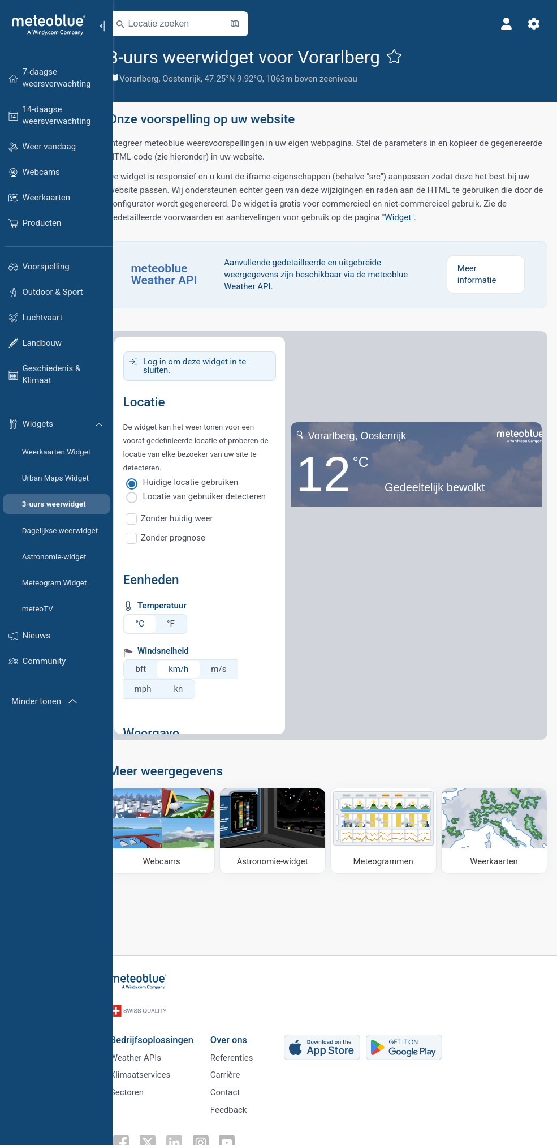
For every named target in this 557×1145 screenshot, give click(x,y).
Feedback (242, 1108)
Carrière (239, 1070)
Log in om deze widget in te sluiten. (210, 366)
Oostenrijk (198, 79)
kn (194, 689)
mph (158, 689)
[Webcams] (175, 829)
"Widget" (425, 217)
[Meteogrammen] (388, 829)
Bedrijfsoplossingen (166, 1032)
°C (156, 624)
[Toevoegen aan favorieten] (410, 56)
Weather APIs (149, 1052)
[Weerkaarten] (494, 829)
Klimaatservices (154, 1070)
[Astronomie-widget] (281, 829)
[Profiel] (505, 24)
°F (187, 624)
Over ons (242, 1032)
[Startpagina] (44, 24)
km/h (195, 669)
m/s (235, 669)
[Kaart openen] (250, 23)
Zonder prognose (189, 538)
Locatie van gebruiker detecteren (220, 496)
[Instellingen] (532, 24)
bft (157, 669)
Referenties (245, 1052)
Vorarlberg (155, 79)
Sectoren (141, 1089)
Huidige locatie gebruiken (206, 482)
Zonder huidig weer (193, 518)
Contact (239, 1089)
